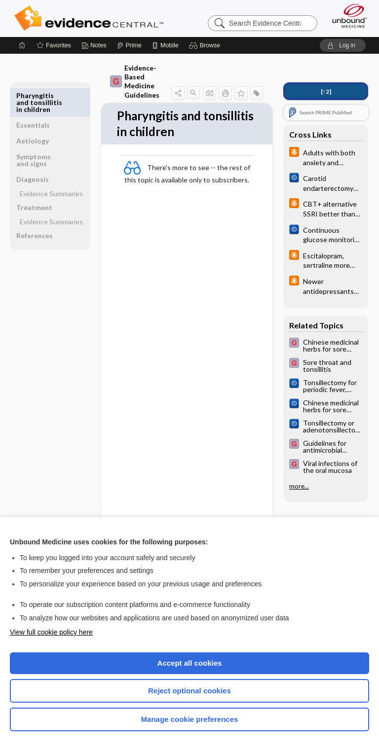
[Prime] (129, 45)
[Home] (22, 45)
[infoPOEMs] (325, 157)
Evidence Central (91, 18)
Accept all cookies (189, 663)
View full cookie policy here (51, 632)
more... (299, 486)
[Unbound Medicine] (346, 15)
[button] (206, 45)
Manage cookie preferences (189, 719)
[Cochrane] (325, 182)
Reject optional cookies (189, 690)
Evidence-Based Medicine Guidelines (128, 81)
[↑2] (326, 91)
